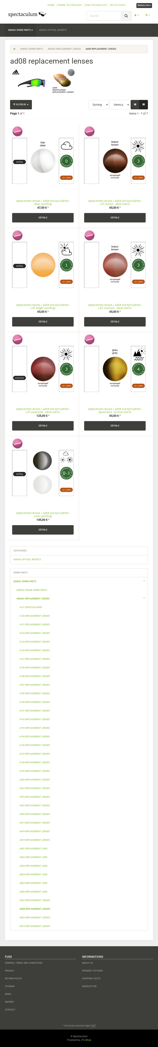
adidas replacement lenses (82, 598)
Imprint (9, 1002)
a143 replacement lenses (35, 650)
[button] (135, 104)
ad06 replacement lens (34, 891)
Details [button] (43, 217)
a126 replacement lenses (35, 616)
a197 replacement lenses (35, 754)
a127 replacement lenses (35, 624)
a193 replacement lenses (35, 728)
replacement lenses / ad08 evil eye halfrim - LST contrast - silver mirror (115, 306)
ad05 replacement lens (34, 883)
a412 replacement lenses (35, 822)
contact (10, 1009)
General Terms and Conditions (23, 963)
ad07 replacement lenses (35, 900)
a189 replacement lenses (35, 693)
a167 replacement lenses (35, 659)
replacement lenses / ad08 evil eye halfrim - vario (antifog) (43, 514)
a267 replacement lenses (35, 788)
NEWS (8, 994)
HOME (51, 5)
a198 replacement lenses (35, 762)
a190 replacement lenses (35, 702)
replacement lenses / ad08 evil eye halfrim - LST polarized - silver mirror (43, 410)
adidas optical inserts (53, 30)
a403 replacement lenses (35, 814)
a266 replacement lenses (35, 779)
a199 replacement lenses (35, 771)
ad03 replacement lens (34, 866)
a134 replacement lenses (35, 633)
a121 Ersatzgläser (31, 607)
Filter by (21, 104)
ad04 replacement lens (34, 874)
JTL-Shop (86, 1040)
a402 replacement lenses (35, 805)
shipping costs (91, 978)
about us (87, 963)
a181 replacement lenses (35, 685)
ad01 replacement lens (34, 848)
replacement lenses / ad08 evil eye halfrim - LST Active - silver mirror (115, 202)
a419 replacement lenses (35, 840)
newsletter (89, 986)
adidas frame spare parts (31, 590)
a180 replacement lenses (35, 676)
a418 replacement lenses (35, 831)
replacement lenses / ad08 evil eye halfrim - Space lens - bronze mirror (115, 410)
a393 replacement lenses (35, 797)
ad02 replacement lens (34, 857)
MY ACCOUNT (118, 5)
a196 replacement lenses (35, 745)
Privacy (9, 970)
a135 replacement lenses (35, 641)
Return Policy (13, 978)
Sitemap (10, 986)
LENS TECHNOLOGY (96, 5)
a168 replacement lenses (35, 667)
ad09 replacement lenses (35, 917)
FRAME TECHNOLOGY (69, 5)
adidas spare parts (20, 30)
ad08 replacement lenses (35, 909)
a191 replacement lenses (35, 710)
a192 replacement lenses (35, 719)
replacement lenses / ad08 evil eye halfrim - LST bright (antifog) (43, 306)
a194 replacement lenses (35, 736)
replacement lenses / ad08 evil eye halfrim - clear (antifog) (43, 202)
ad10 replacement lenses (35, 926)
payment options (92, 970)
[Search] (103, 16)
